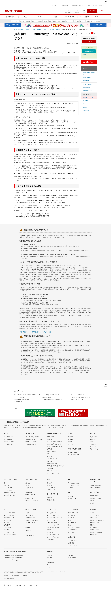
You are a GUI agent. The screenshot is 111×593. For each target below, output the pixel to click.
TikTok (48, 567)
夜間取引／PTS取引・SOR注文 (55, 466)
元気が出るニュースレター (88, 97)
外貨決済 (6, 522)
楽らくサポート (72, 545)
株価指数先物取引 (94, 495)
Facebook (49, 565)
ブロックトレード (52, 470)
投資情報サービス (9, 517)
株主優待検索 (72, 515)
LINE (48, 560)
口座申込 (89, 41)
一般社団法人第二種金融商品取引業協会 (46, 571)
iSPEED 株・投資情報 (53, 527)
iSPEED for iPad (51, 530)
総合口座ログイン (9, 437)
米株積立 (70, 441)
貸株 (48, 454)
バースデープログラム (10, 534)
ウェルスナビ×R (29, 485)
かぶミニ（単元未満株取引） (55, 441)
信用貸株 (50, 456)
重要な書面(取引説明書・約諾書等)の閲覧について (27, 394)
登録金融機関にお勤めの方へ (21, 399)
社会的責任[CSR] (94, 522)
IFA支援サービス (94, 530)
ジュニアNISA (8, 490)
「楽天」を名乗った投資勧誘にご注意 (80, 397)
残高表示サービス (30, 517)
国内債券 (49, 483)
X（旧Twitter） (51, 562)
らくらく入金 (29, 513)
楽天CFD (70, 496)
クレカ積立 (93, 444)
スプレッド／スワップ (74, 485)
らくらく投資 (29, 488)
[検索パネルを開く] (84, 11)
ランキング (93, 446)
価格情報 (49, 497)
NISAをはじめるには (10, 492)
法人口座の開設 (8, 444)
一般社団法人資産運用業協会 (60, 571)
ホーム (16, 29)
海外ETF (70, 444)
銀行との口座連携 (9, 515)
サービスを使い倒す (87, 84)
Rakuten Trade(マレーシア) (11, 560)
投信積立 (84, 107)
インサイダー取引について (77, 394)
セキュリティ (93, 517)
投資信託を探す (86, 87)
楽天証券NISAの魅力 (10, 495)
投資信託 (21, 29)
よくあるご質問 (72, 540)
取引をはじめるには (73, 483)
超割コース (28, 531)
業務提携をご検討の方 (96, 532)
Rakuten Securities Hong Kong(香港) (14, 555)
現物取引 (49, 439)
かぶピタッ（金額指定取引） (55, 444)
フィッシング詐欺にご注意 (21, 397)
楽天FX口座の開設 (9, 441)
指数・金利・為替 (73, 513)
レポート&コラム (73, 522)
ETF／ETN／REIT (52, 458)
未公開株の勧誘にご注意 (48, 397)
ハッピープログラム (30, 522)
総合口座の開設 (8, 439)
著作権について (18, 401)
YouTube (49, 557)
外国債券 (49, 485)
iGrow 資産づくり (51, 513)
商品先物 (92, 500)
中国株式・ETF (72, 452)
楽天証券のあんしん (30, 444)
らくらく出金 (29, 515)
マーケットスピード (52, 520)
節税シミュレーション (31, 500)
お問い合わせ (72, 543)
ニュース (70, 520)
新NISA (6, 483)
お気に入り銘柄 (72, 530)
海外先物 (92, 503)
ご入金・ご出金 (8, 520)
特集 (69, 525)
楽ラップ (27, 483)
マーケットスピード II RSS (54, 517)
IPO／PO (49, 461)
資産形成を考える (86, 77)
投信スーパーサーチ (95, 449)
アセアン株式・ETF (73, 455)
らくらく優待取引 (52, 451)
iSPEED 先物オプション (53, 534)
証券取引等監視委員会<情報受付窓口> (52, 399)
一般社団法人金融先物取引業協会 (21, 571)
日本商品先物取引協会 (33, 571)
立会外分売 (50, 468)
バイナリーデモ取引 (95, 487)
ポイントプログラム (9, 513)
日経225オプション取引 (96, 498)
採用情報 (92, 525)
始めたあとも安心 (30, 29)
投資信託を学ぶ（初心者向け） (88, 73)
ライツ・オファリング (53, 473)
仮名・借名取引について (77, 399)
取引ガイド (85, 100)
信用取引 (49, 449)
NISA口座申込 (89, 51)
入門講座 (70, 488)
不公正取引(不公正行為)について (50, 394)
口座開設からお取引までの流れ (33, 439)
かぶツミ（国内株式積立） (54, 446)
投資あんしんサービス (31, 520)
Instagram (49, 555)
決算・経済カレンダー (74, 527)
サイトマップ (93, 534)
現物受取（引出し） (52, 500)
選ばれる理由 (85, 80)
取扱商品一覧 (29, 498)
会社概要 (92, 513)
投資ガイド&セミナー (31, 441)
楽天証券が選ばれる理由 (32, 437)
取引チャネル (50, 539)
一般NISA (6, 485)
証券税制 (6, 530)
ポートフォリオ (72, 532)
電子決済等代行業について (97, 520)
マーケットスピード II (53, 515)
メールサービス (8, 527)
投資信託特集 (85, 110)
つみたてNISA (8, 488)
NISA (83, 104)
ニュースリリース (94, 515)
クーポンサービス (9, 532)
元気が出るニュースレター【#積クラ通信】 (48, 29)
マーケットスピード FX (53, 522)
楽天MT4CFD (72, 498)
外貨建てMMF (93, 439)
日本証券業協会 (11, 571)
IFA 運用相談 (93, 527)
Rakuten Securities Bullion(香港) (13, 557)
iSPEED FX (50, 532)
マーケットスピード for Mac (54, 525)
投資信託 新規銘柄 (86, 90)
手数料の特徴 (50, 437)
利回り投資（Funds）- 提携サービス (53, 488)
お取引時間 (7, 525)
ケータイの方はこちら (53, 537)
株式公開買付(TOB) (52, 463)
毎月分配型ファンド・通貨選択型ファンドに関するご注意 (35, 332)
